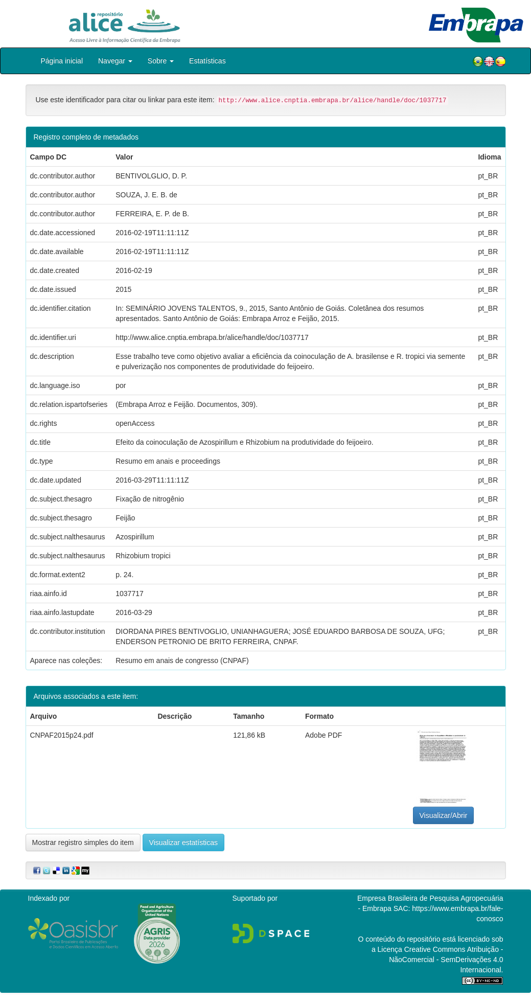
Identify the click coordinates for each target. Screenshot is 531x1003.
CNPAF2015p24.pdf (62, 735)
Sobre (161, 61)
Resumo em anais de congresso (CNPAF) (182, 660)
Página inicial (62, 61)
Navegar (115, 61)
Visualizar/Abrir (444, 815)
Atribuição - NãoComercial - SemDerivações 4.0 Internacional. (446, 959)
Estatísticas (207, 61)
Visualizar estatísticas (183, 842)
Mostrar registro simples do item (83, 842)
